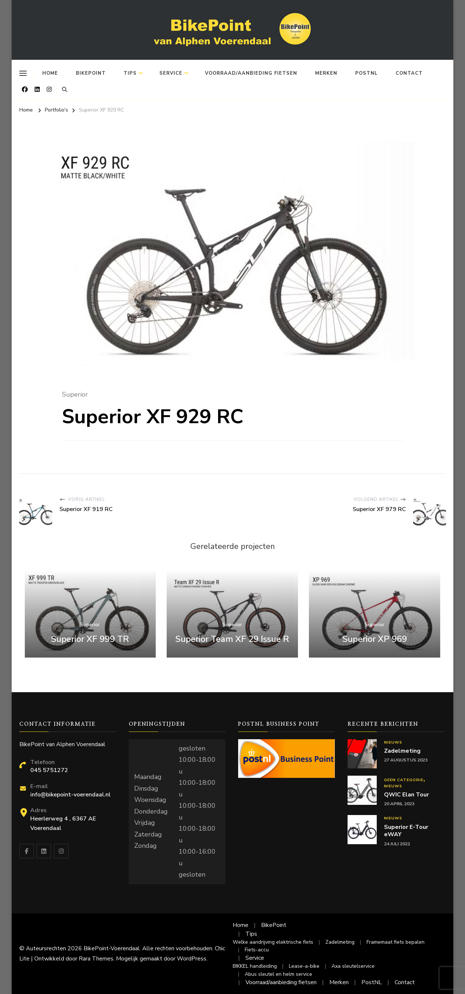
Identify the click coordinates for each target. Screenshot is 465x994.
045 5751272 (49, 770)
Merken (326, 73)
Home (50, 73)
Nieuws (393, 742)
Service (170, 73)
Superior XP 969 (374, 639)
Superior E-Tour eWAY (406, 831)
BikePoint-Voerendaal (112, 948)
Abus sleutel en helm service (278, 974)
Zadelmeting (402, 751)
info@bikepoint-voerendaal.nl (70, 795)
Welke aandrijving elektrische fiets (273, 942)
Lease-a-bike (304, 966)
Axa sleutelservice (353, 966)
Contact (409, 73)
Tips (130, 73)
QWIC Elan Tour (406, 795)
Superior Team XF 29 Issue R (232, 639)
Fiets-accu (257, 949)
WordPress (191, 959)
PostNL (366, 73)
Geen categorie (403, 780)
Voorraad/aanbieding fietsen (251, 73)
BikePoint (91, 73)
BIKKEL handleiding (255, 966)
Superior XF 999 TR (90, 639)
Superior (75, 394)
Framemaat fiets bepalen (396, 942)
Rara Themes (96, 959)
